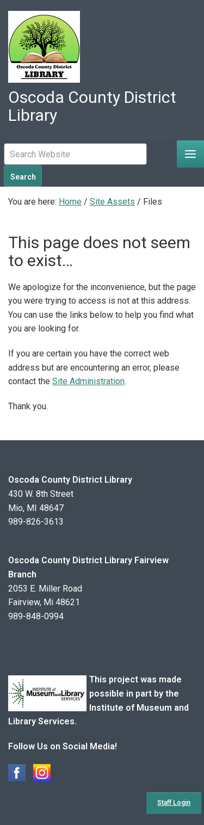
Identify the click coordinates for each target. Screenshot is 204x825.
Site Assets (112, 201)
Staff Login (173, 802)
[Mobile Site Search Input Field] (75, 154)
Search (23, 177)
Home (70, 201)
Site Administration (88, 381)
